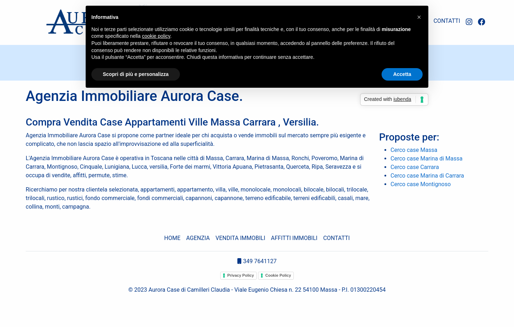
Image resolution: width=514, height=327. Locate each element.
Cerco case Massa (413, 150)
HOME (172, 238)
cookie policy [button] (156, 36)
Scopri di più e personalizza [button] (135, 74)
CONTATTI (446, 20)
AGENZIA (198, 238)
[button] (419, 17)
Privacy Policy (240, 275)
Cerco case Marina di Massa (426, 158)
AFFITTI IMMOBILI (294, 238)
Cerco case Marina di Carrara (427, 175)
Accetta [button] (402, 74)
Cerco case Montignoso (420, 184)
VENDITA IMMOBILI (240, 238)
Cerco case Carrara (414, 167)
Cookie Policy (278, 275)
